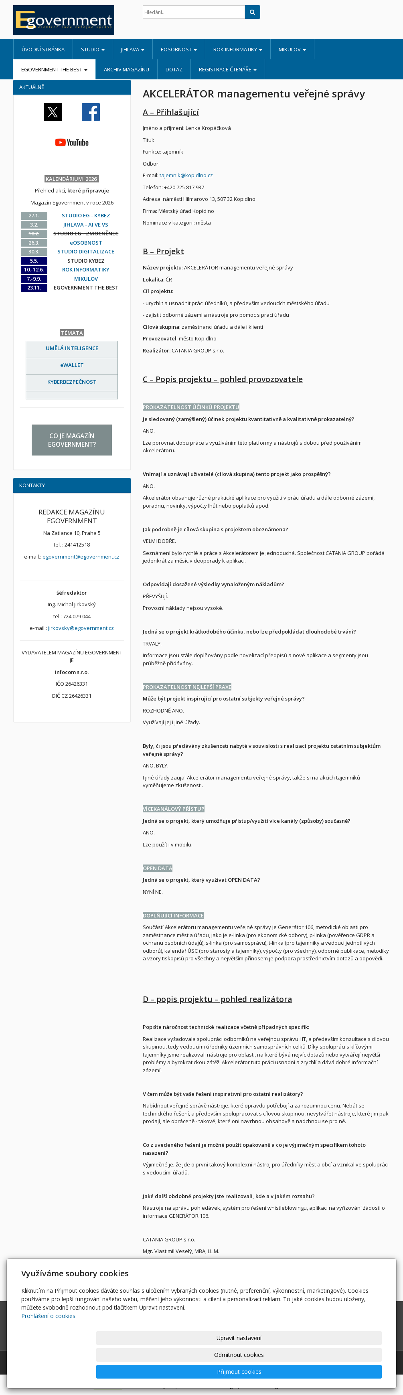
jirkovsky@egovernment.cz (81, 628)
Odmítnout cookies (285, 1371)
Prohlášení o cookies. (49, 1349)
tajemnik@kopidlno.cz (186, 175)
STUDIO (93, 49)
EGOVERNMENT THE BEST (54, 69)
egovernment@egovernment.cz (81, 556)
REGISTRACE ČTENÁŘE (228, 69)
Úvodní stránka (43, 49)
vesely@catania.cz (165, 1274)
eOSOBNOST (179, 49)
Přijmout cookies (351, 1371)
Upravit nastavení (219, 1371)
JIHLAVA (132, 49)
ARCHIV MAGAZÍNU (126, 69)
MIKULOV (292, 49)
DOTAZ (174, 69)
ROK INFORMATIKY (237, 49)
